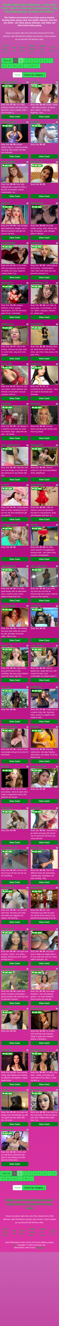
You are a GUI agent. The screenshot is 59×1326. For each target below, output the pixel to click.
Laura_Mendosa (39, 566)
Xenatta (35, 524)
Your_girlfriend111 (10, 445)
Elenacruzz (36, 161)
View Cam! (14, 116)
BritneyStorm (37, 1089)
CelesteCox (36, 364)
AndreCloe (6, 1050)
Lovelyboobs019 (9, 524)
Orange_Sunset (9, 1089)
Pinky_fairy (36, 847)
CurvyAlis (36, 808)
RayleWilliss (37, 324)
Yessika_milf (7, 929)
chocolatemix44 (9, 847)
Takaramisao (37, 203)
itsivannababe (8, 161)
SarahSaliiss (37, 1008)
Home (17, 75)
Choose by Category (34, 75)
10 (14, 66)
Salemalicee (7, 282)
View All (7, 60)
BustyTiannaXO (9, 82)
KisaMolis (6, 403)
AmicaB (35, 82)
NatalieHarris (7, 1129)
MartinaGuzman (9, 726)
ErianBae (35, 122)
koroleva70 (6, 808)
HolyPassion (7, 324)
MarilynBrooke (38, 887)
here (15, 1245)
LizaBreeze (36, 243)
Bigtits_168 (7, 645)
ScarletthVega (8, 606)
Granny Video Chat (6, 48)
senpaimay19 (37, 968)
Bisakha (35, 726)
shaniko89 (36, 606)
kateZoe (5, 766)
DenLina (5, 203)
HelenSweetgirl (38, 766)
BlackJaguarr (8, 887)
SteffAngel (36, 687)
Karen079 (6, 1008)
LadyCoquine (8, 122)
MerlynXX (36, 403)
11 (20, 66)
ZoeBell (5, 485)
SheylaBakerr (37, 485)
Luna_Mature (37, 645)
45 (32, 66)
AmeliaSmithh (8, 243)
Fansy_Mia (6, 364)
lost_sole (6, 687)
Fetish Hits (40, 1248)
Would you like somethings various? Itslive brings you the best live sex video (29, 1203)
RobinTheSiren (38, 1050)
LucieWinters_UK (39, 282)
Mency (34, 929)
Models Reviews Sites (32, 48)
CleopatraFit (37, 445)
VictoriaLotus (8, 968)
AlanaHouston (8, 566)
